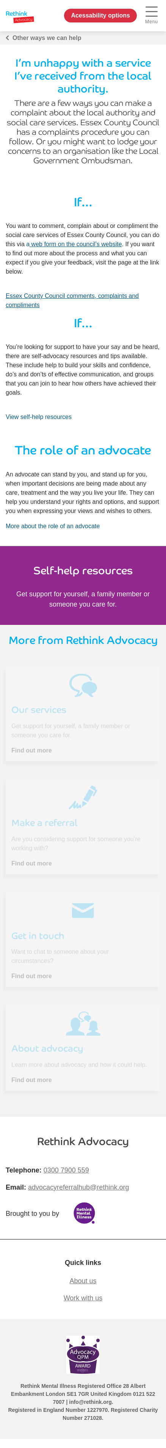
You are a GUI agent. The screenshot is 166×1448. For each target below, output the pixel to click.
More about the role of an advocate (53, 526)
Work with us (83, 1298)
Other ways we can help (47, 38)
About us (82, 1281)
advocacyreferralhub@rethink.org (78, 1187)
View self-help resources (39, 417)
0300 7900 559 (66, 1170)
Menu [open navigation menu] (151, 15)
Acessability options (100, 15)
